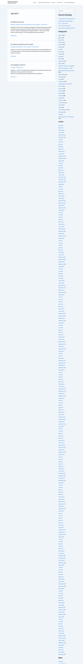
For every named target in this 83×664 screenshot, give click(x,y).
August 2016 (61, 362)
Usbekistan (60, 110)
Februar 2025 (61, 148)
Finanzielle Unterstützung (44, 2)
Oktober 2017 (61, 339)
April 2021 (60, 242)
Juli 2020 (60, 263)
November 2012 (62, 465)
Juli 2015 (60, 391)
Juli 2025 (60, 137)
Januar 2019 (61, 304)
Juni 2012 (60, 476)
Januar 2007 (61, 619)
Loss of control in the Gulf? (64, 25)
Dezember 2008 (62, 570)
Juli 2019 (60, 290)
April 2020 (60, 270)
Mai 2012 (60, 479)
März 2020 (60, 272)
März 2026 (60, 125)
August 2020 (61, 261)
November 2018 (62, 309)
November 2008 (62, 573)
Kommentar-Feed (62, 651)
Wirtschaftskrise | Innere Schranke (32, 24)
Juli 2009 (60, 554)
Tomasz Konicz (13, 2)
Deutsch (60, 44)
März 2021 (60, 245)
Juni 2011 (60, 504)
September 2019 (62, 286)
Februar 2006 (61, 637)
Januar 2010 (61, 541)
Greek (59, 55)
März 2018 (60, 327)
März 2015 (60, 401)
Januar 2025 (61, 150)
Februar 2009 (61, 566)
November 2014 (62, 410)
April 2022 (60, 215)
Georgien (60, 53)
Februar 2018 (61, 329)
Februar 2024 (61, 169)
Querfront (60, 84)
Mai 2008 (60, 582)
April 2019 (60, 297)
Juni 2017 (60, 348)
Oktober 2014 (61, 412)
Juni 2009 (60, 557)
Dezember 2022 (62, 196)
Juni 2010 (60, 529)
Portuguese (61, 80)
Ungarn (60, 105)
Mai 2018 (60, 323)
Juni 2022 (60, 210)
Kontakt (53, 2)
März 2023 (60, 189)
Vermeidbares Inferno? (18, 65)
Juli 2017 (60, 346)
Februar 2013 (61, 458)
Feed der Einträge (62, 649)
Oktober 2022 (61, 201)
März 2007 (60, 614)
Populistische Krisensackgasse (65, 21)
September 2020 (62, 258)
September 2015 (62, 387)
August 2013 (61, 444)
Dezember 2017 (62, 334)
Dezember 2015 (62, 380)
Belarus (60, 37)
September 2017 (62, 341)
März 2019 (60, 300)
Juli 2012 (60, 474)
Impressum (59, 2)
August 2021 (61, 233)
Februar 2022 (61, 219)
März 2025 (60, 146)
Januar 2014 (61, 433)
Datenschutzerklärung (69, 2)
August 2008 (61, 575)
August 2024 (61, 157)
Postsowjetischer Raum (63, 82)
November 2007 (62, 596)
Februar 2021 (61, 247)
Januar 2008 (61, 591)
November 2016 (62, 355)
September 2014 (62, 414)
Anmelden (60, 646)
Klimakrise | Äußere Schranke (17, 24)
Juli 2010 (60, 527)
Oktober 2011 (61, 495)
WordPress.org (61, 653)
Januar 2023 (61, 194)
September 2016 (62, 359)
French (60, 51)
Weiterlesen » (14, 35)
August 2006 (61, 630)
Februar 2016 (61, 375)
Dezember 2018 (62, 306)
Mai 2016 (60, 368)
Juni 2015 (60, 394)
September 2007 (62, 600)
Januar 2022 (61, 222)
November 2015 (62, 382)
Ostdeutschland (62, 73)
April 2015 (60, 398)
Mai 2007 (60, 609)
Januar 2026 (61, 130)
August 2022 (61, 205)
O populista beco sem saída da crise (66, 18)
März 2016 (60, 373)
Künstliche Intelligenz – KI (64, 67)
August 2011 (61, 499)
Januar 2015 (61, 405)
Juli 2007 (60, 605)
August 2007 (61, 603)
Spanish (60, 96)
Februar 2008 (61, 589)
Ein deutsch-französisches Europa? (22, 44)
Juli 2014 (60, 419)
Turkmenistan (61, 100)
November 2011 (62, 492)
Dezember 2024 (62, 153)
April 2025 (60, 144)
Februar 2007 (61, 616)
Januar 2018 (61, 332)
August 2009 (61, 552)
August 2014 (61, 417)
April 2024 (60, 164)
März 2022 (60, 217)
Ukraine (60, 103)
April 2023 (60, 187)
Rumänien (60, 87)
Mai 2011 (60, 506)
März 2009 (60, 563)
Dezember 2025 (62, 132)
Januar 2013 (61, 460)
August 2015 (61, 389)
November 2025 (62, 134)
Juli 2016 (60, 364)
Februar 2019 (61, 302)
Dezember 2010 (62, 518)
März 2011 (60, 511)
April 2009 (60, 561)
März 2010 (60, 536)
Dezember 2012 (62, 463)
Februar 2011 (61, 513)
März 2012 (60, 483)
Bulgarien (60, 42)
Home (35, 2)
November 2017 (62, 336)
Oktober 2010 (61, 520)
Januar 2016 (61, 378)
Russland (60, 89)
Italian (59, 58)
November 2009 (62, 545)
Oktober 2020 (61, 256)
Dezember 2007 (62, 593)
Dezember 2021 (62, 224)
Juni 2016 (60, 366)
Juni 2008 (60, 580)
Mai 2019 (60, 295)
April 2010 (60, 534)
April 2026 (60, 123)
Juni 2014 (60, 421)
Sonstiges (13, 46)
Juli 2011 (60, 502)
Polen (59, 77)
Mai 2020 (60, 267)
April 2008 (60, 584)
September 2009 (62, 550)
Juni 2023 (60, 185)
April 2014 (60, 426)
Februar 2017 (61, 350)
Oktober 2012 (61, 467)
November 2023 (62, 176)
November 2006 (62, 623)
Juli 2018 (60, 318)
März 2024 (60, 167)
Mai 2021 (60, 240)
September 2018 (62, 313)
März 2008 (60, 586)
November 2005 (62, 639)
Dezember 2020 (62, 251)
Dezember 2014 (62, 407)
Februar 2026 (61, 127)
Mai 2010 (60, 531)
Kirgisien (60, 62)
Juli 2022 (60, 208)
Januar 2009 (61, 568)
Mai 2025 (60, 141)
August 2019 (61, 288)
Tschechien (61, 98)
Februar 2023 (61, 192)
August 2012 (61, 472)
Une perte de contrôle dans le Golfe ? (66, 28)
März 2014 (60, 428)
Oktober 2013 (61, 440)
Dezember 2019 (62, 279)
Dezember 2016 (62, 352)
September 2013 (62, 442)
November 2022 (62, 199)
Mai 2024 (60, 162)
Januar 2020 (61, 277)
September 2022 (62, 203)
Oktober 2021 (61, 228)
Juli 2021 (60, 235)
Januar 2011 (61, 515)
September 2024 (62, 155)
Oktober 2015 (61, 384)
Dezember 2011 (62, 490)
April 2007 (60, 612)
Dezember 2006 (62, 621)
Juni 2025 (60, 139)
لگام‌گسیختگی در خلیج (63, 23)
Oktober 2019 (61, 284)
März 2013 (60, 456)
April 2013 (60, 453)
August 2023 (61, 180)
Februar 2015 (61, 403)
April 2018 (60, 325)
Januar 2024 (61, 171)
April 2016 (60, 371)
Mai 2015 (60, 396)
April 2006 (60, 632)
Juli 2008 (60, 577)
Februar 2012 (61, 485)
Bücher (60, 39)
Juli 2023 (60, 183)
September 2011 (62, 497)
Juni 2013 (60, 449)
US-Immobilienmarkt (63, 107)
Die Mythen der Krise (17, 22)
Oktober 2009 (61, 547)
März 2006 (60, 635)
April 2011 (60, 508)
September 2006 (62, 628)
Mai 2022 (60, 212)
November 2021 (62, 226)
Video (59, 112)
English (60, 46)
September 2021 (62, 231)
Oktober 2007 (61, 598)
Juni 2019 (60, 293)
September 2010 (62, 522)
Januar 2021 (61, 249)
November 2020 (62, 254)
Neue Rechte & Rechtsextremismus (66, 69)
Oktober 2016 (61, 357)
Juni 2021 (60, 238)
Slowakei (60, 91)
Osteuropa (60, 75)
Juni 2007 (60, 607)
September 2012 (62, 469)
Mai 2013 (60, 451)
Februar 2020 (61, 274)
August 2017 (61, 343)
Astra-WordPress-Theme (52, 661)
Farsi (59, 48)
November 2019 (62, 281)
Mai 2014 (60, 424)
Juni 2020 (60, 265)
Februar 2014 (61, 430)
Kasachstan (61, 60)
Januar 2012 (61, 488)
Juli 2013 (60, 446)
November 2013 (62, 437)
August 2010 (61, 525)
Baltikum (60, 35)
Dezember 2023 (62, 173)
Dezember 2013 (62, 435)
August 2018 (61, 316)
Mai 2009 (60, 559)
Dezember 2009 (62, 543)
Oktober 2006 (61, 625)
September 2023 (62, 178)
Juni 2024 (60, 160)
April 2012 (60, 481)
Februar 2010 (61, 538)
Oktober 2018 (61, 311)
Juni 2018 (60, 320)
